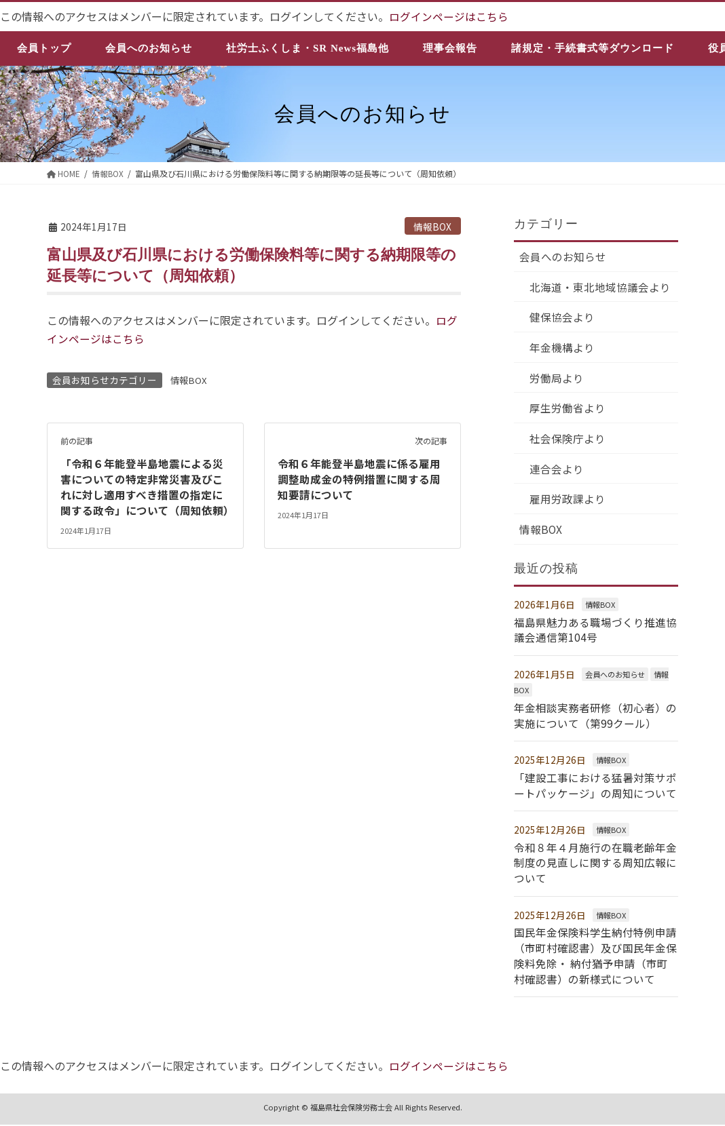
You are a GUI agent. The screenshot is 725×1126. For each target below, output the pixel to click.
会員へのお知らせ (562, 257)
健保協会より (562, 319)
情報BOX (432, 226)
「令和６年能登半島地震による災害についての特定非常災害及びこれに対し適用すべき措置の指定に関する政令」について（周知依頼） (147, 486)
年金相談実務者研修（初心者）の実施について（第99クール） (595, 719)
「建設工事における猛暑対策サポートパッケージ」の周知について (595, 788)
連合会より (557, 472)
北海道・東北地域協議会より (600, 287)
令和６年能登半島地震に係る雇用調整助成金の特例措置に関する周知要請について (359, 478)
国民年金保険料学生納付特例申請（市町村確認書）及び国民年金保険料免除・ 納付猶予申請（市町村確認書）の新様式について (595, 957)
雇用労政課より (568, 503)
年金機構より (562, 349)
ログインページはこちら (448, 16)
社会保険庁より (568, 441)
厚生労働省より (568, 411)
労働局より (557, 380)
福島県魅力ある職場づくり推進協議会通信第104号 (595, 634)
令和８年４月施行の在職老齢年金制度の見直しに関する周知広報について (595, 865)
